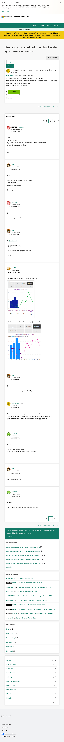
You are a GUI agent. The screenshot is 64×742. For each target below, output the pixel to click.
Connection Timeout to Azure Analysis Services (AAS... (35, 596)
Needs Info (10, 633)
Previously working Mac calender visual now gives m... (24, 555)
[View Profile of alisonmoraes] (10, 578)
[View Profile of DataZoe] (15, 613)
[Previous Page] (42, 121)
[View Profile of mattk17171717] (10, 596)
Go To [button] (55, 25)
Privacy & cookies (6, 724)
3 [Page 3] (54, 121)
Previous (49, 702)
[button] (56, 134)
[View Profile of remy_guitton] (10, 75)
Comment (10, 536)
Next (57, 702)
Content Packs (11, 689)
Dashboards (10, 669)
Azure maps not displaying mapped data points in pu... (24, 563)
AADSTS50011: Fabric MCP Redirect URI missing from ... (34, 587)
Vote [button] (11, 66)
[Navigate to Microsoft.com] (7, 17)
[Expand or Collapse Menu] (2, 21)
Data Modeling (11, 664)
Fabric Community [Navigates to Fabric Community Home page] (21, 16)
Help (48, 25)
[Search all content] (39, 29)
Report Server (10, 673)
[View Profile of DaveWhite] (14, 268)
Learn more (5, 11)
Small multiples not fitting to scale (31, 583)
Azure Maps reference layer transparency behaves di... (24, 559)
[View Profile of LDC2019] (14, 433)
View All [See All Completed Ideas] (9, 567)
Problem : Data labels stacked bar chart (32, 605)
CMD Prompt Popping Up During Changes (33, 600)
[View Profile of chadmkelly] (10, 618)
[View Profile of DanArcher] (9, 591)
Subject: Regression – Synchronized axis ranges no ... (38, 613)
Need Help (9, 698)
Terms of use (4, 727)
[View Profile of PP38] (12, 165)
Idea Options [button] (52, 57)
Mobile (8, 694)
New (14, 92)
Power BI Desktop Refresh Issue (26, 618)
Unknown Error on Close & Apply (26, 591)
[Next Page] (58, 121)
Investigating (10, 638)
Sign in (42, 25)
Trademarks (4, 730)
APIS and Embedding (13, 681)
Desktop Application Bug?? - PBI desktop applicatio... (23, 551)
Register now (36, 37)
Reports (9, 98)
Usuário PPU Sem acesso (25, 578)
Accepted (9, 642)
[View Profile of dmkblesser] (10, 600)
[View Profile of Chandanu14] (10, 587)
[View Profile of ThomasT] (14, 202)
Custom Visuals (11, 685)
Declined (9, 647)
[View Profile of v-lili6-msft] (21, 127)
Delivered (9, 651)
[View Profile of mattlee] (14, 583)
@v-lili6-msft (13, 241)
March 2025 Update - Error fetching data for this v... (23, 547)
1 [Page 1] (46, 121)
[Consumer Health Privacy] (32, 736)
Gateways (9, 677)
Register (35, 25)
